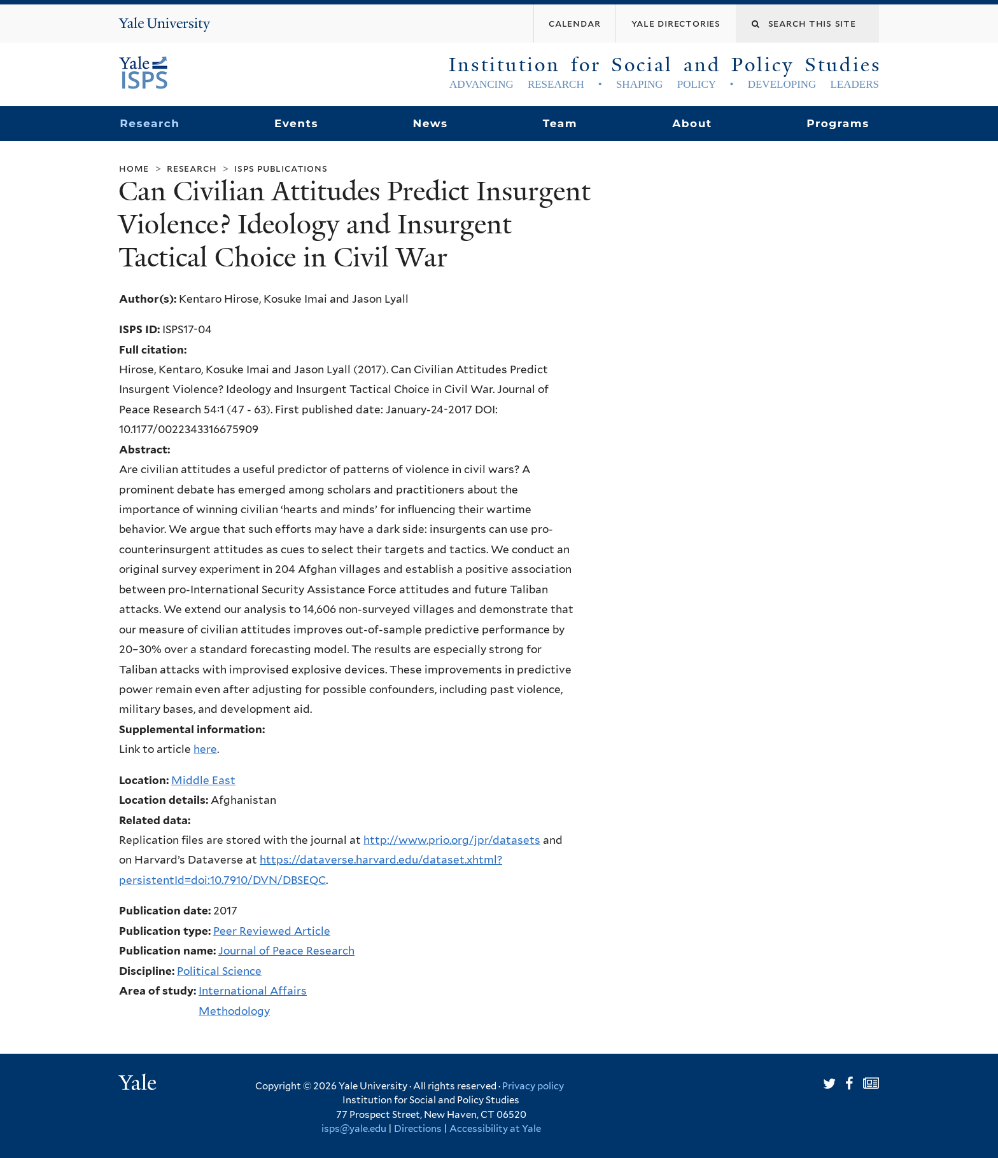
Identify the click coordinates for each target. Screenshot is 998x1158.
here (205, 749)
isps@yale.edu (353, 1128)
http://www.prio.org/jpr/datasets (451, 840)
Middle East (203, 780)
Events (296, 123)
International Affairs (253, 990)
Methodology (234, 1011)
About (692, 123)
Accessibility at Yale (495, 1128)
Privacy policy (533, 1086)
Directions (418, 1128)
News (429, 123)
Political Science (219, 971)
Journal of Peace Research (286, 950)
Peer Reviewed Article (271, 931)
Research (149, 123)
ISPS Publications (280, 168)
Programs (837, 123)
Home (134, 168)
